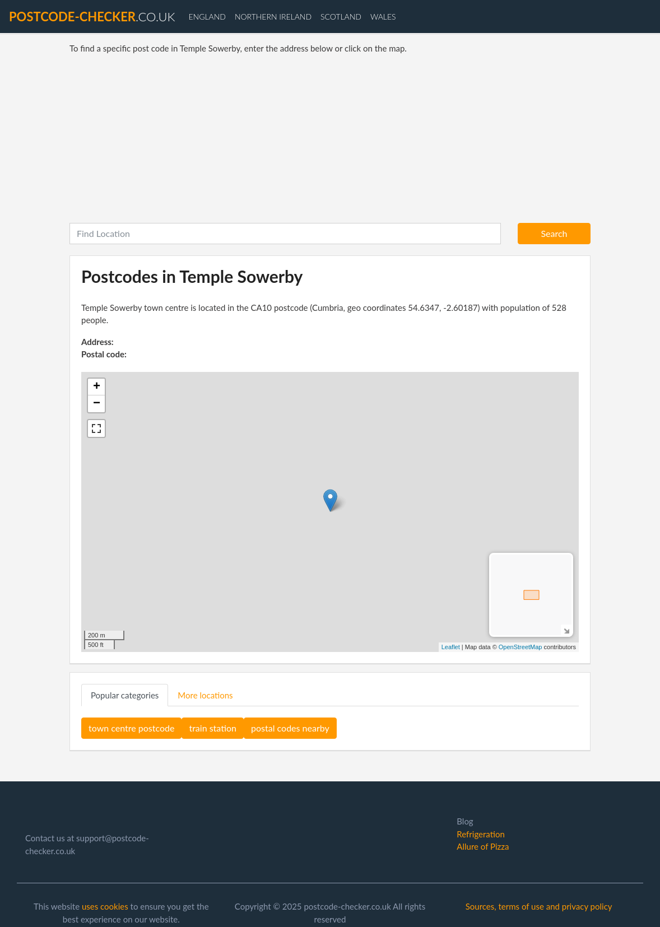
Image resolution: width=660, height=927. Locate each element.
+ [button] (96, 387)
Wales (383, 16)
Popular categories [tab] (125, 695)
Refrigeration (480, 834)
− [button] (96, 403)
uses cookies (105, 906)
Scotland (340, 16)
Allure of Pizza (483, 846)
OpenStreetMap (520, 647)
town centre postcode (131, 728)
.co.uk (92, 16)
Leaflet (450, 647)
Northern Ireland (273, 16)
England (206, 16)
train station (212, 728)
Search (554, 233)
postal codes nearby (290, 728)
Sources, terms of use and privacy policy (539, 906)
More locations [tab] (205, 695)
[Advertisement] (330, 138)
